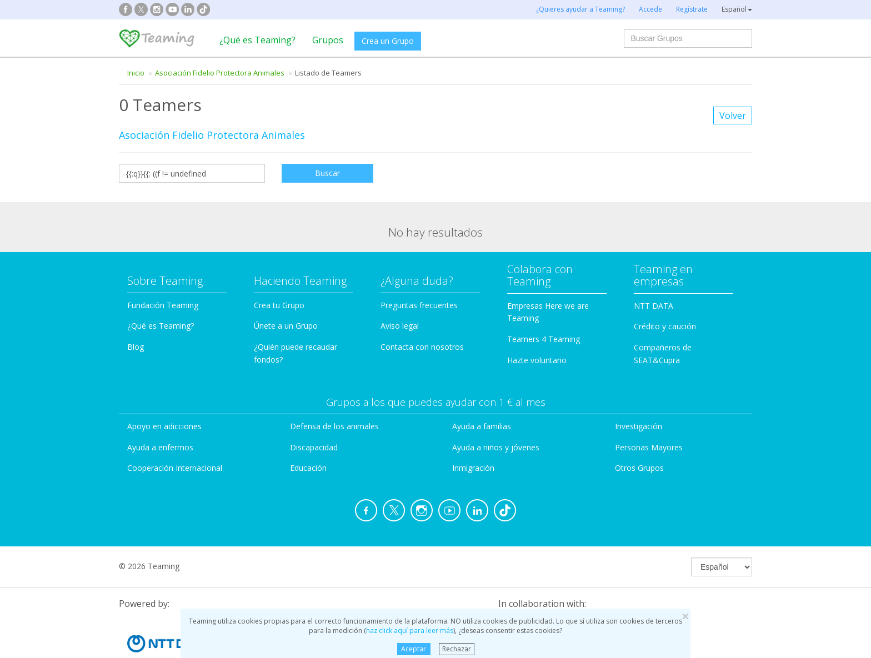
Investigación (638, 393)
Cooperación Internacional (174, 435)
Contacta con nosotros (422, 314)
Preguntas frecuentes (419, 272)
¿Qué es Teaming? (257, 40)
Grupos (327, 40)
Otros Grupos (639, 435)
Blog (135, 314)
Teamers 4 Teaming (543, 306)
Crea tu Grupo (279, 272)
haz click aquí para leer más (409, 630)
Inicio (135, 73)
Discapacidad (314, 414)
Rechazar (456, 649)
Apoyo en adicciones (164, 393)
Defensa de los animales (334, 393)
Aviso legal (400, 293)
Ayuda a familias (481, 393)
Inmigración (473, 435)
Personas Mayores (649, 414)
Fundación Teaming (162, 272)
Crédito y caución (665, 293)
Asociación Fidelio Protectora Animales (219, 73)
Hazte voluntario (537, 327)
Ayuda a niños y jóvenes (495, 414)
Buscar (327, 173)
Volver (732, 115)
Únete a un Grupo (286, 293)
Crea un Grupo (388, 41)
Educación (308, 435)
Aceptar (413, 649)
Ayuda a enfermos (160, 414)
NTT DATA (653, 272)
